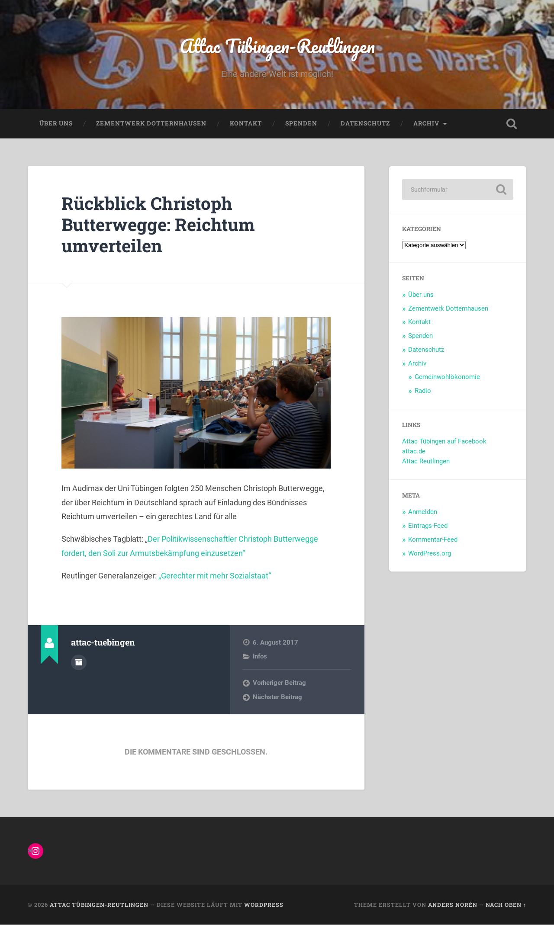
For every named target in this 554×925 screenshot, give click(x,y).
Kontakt (246, 124)
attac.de (413, 452)
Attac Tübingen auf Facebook (444, 442)
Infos (260, 657)
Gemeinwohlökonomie (447, 377)
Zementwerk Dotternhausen (151, 124)
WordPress (263, 904)
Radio (423, 391)
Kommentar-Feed (432, 539)
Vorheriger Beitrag (279, 683)
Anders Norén (452, 904)
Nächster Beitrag (277, 697)
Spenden (301, 124)
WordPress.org (429, 553)
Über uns (56, 124)
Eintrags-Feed (428, 526)
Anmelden (422, 512)
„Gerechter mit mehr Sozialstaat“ (214, 575)
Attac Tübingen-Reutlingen (277, 45)
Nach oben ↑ (506, 904)
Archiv (426, 124)
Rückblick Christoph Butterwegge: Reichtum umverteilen (159, 224)
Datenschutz (365, 124)
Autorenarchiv (79, 662)
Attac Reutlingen (426, 462)
